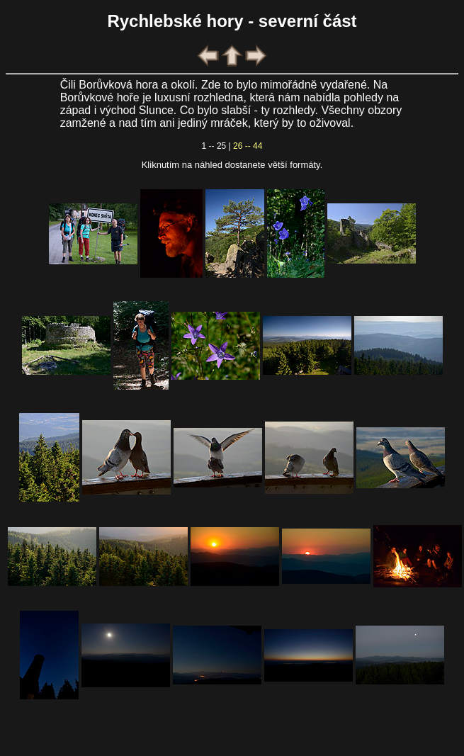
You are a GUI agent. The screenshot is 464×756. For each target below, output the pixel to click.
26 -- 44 (247, 146)
